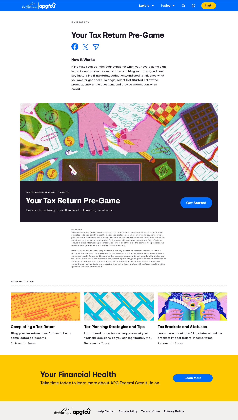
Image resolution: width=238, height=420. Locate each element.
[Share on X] (85, 47)
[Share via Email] (95, 47)
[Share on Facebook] (75, 46)
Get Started (196, 202)
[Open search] (180, 6)
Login (205, 5)
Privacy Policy (174, 411)
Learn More (193, 378)
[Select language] (190, 6)
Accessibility (128, 411)
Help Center (106, 411)
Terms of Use (150, 411)
